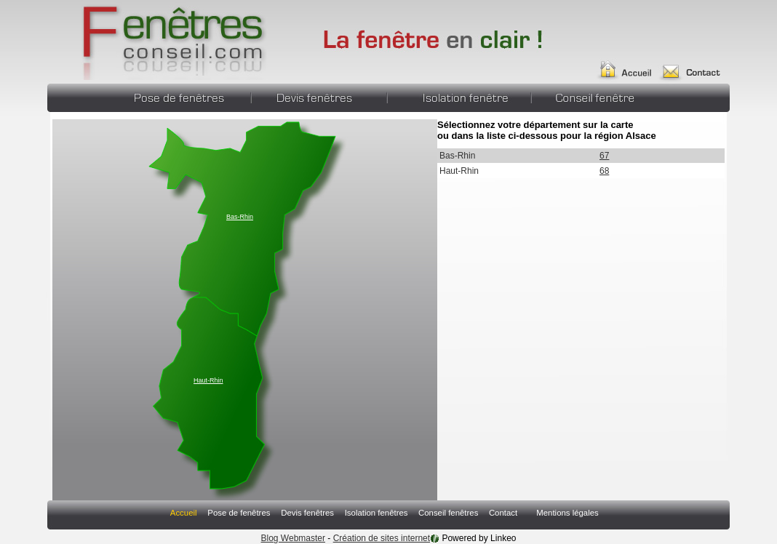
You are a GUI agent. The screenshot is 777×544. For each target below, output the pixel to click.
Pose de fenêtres (182, 96)
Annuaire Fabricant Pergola (158, 40)
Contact (696, 64)
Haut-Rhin (208, 380)
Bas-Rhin (239, 216)
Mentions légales (567, 512)
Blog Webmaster (293, 538)
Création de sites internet (381, 538)
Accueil (630, 64)
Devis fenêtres (318, 96)
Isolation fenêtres (458, 96)
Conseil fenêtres (587, 96)
